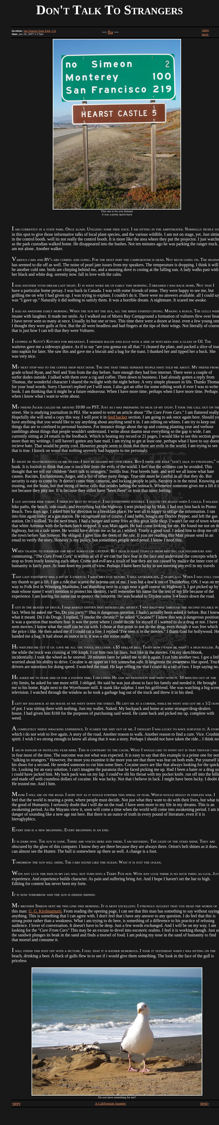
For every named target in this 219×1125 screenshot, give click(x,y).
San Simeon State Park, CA (39, 30)
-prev (205, 30)
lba (110, 32)
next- (205, 34)
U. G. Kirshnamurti (44, 911)
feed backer (117, 417)
